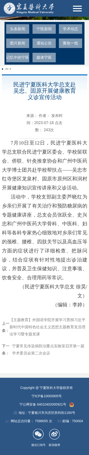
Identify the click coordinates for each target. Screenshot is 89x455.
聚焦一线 (70, 43)
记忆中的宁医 (17, 57)
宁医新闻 (44, 29)
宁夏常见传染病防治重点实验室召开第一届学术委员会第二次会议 (48, 349)
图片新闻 (17, 43)
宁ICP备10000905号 (47, 396)
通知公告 (44, 43)
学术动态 (70, 29)
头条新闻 (17, 29)
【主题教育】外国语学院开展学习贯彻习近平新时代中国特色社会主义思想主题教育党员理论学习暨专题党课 (47, 327)
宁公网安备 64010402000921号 (43, 404)
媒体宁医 (44, 57)
